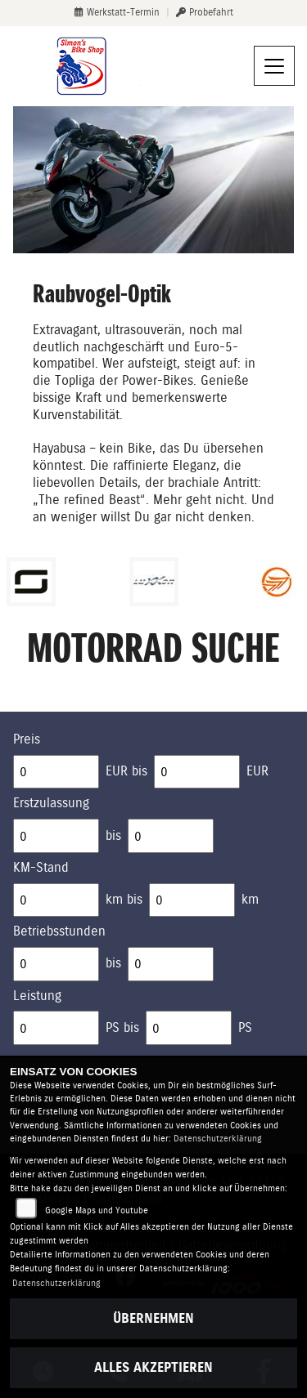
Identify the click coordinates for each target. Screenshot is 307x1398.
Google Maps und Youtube (96, 1210)
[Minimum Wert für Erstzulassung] (56, 836)
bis (113, 835)
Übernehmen (153, 1318)
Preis (26, 739)
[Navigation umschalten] (274, 66)
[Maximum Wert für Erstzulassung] (171, 836)
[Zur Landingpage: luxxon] (153, 581)
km (250, 899)
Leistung (37, 995)
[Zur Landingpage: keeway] (276, 581)
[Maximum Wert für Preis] (197, 772)
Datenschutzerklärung (218, 1138)
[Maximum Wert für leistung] (189, 1028)
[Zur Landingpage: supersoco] (31, 581)
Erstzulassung (51, 803)
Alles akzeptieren (153, 1367)
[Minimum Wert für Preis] (56, 772)
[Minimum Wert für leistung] (56, 1028)
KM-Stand (41, 867)
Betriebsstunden (59, 931)
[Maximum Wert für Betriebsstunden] (171, 964)
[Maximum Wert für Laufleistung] (192, 900)
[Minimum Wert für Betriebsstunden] (56, 964)
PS (245, 1027)
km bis (124, 899)
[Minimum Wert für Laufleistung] (56, 900)
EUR (257, 771)
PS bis (122, 1027)
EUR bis (126, 771)
